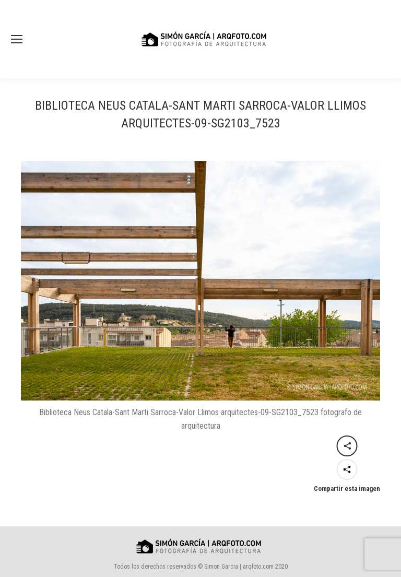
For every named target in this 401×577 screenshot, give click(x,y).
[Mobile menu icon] (16, 39)
